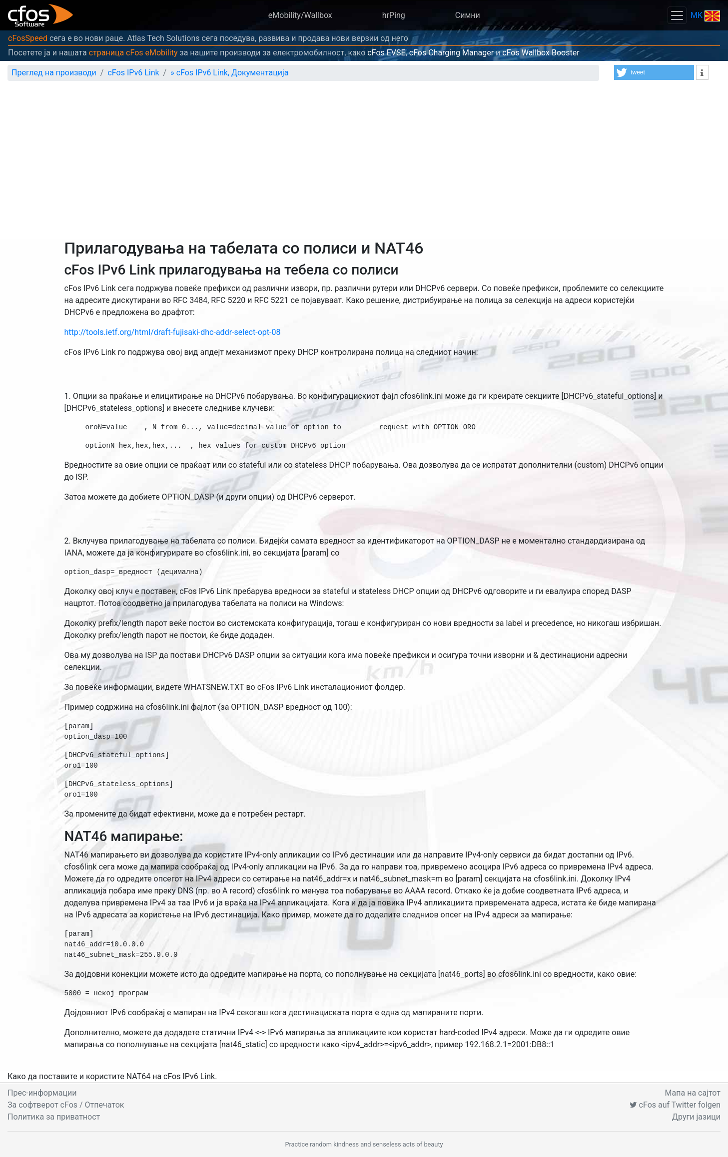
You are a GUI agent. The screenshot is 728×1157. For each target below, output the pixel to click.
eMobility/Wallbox (300, 15)
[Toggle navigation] (677, 15)
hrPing (393, 15)
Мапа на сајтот (693, 1093)
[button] (654, 72)
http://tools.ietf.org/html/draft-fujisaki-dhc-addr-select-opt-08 (172, 332)
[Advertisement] (364, 164)
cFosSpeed (27, 38)
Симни (467, 15)
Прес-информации (41, 1093)
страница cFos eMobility (133, 52)
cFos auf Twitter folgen (675, 1105)
